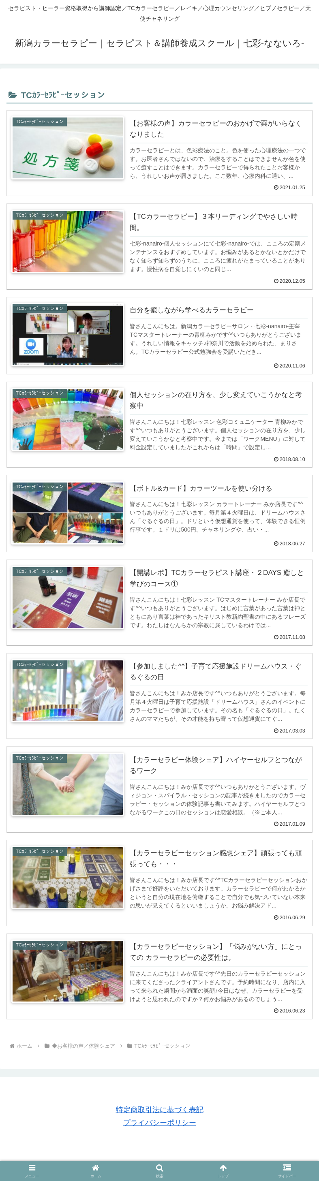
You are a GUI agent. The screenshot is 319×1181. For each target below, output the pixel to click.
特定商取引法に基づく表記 (159, 1110)
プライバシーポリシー (159, 1123)
